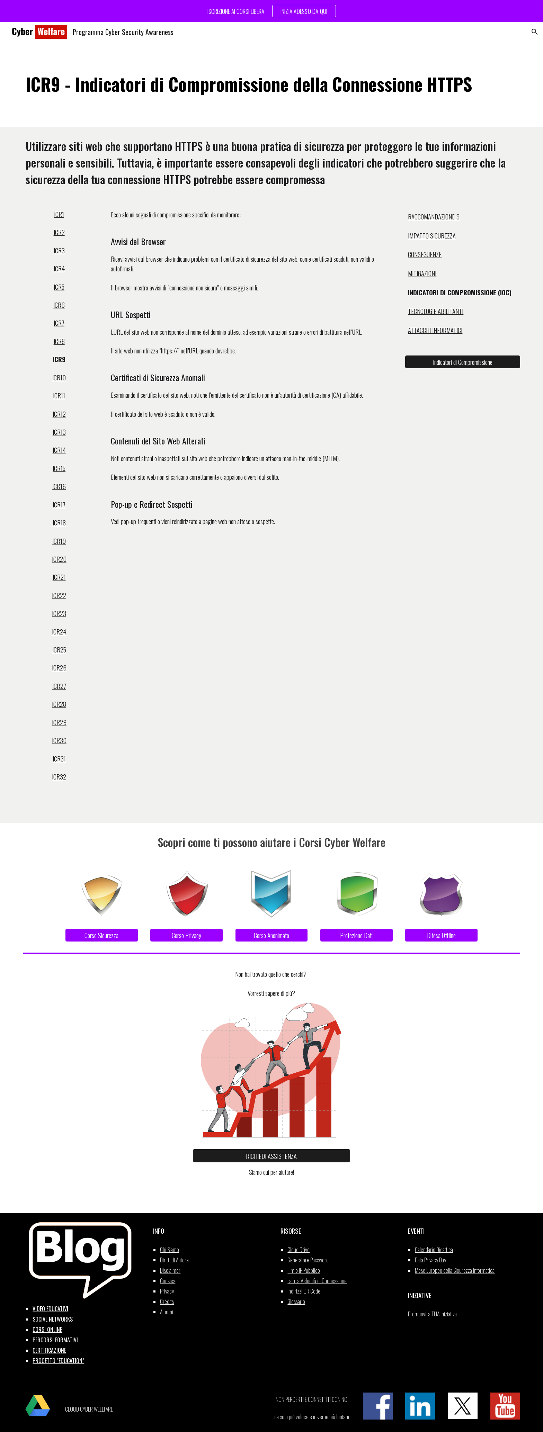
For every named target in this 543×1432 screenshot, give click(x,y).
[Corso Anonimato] (272, 935)
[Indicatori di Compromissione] (462, 362)
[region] (271, 11)
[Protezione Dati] (356, 935)
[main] (271, 84)
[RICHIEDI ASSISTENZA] (271, 1156)
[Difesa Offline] (441, 935)
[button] (534, 32)
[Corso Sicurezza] (101, 935)
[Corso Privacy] (186, 935)
